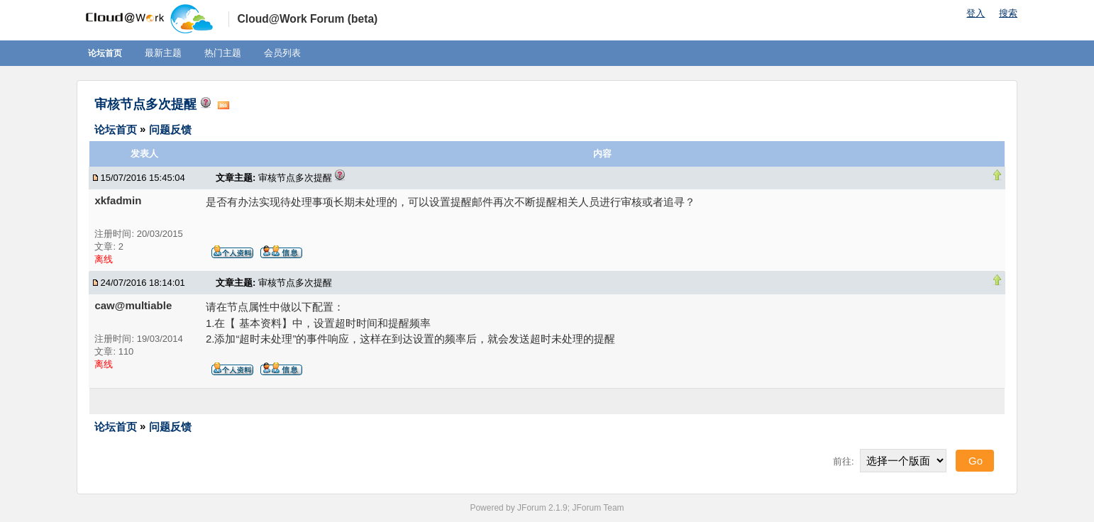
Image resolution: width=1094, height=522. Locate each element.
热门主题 (222, 53)
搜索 (1008, 13)
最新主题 (163, 53)
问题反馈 (170, 129)
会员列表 (282, 53)
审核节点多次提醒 (145, 104)
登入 (975, 13)
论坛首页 (105, 53)
